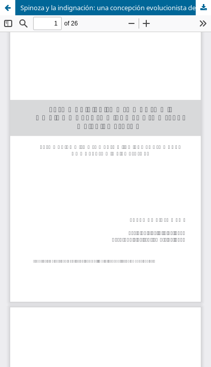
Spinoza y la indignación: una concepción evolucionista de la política (115, 7)
